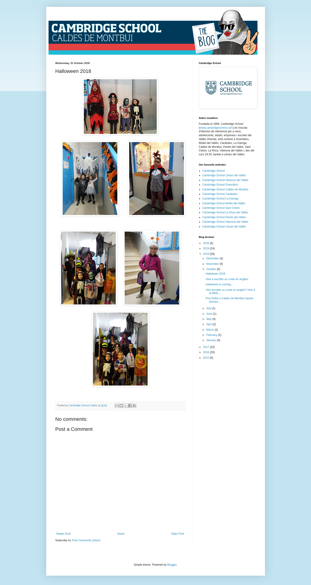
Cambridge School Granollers (220, 184)
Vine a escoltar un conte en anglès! (227, 279)
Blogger (172, 564)
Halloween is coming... (219, 284)
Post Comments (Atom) (86, 540)
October (211, 269)
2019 (206, 248)
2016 (206, 352)
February (212, 335)
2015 (206, 357)
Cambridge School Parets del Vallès (224, 217)
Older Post (177, 533)
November (213, 264)
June (209, 313)
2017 (206, 347)
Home (120, 533)
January (211, 340)
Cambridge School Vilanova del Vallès (225, 180)
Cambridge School (213, 170)
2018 (206, 253)
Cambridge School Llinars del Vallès (224, 175)
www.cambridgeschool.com (216, 127)
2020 (206, 243)
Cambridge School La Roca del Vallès (225, 212)
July (209, 308)
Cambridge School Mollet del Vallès (223, 203)
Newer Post (64, 533)
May (209, 319)
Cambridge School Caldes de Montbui (225, 189)
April (209, 324)
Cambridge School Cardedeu (220, 194)
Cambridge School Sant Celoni (221, 207)
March (210, 329)
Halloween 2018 (215, 273)
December (213, 258)
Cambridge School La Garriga (220, 198)
